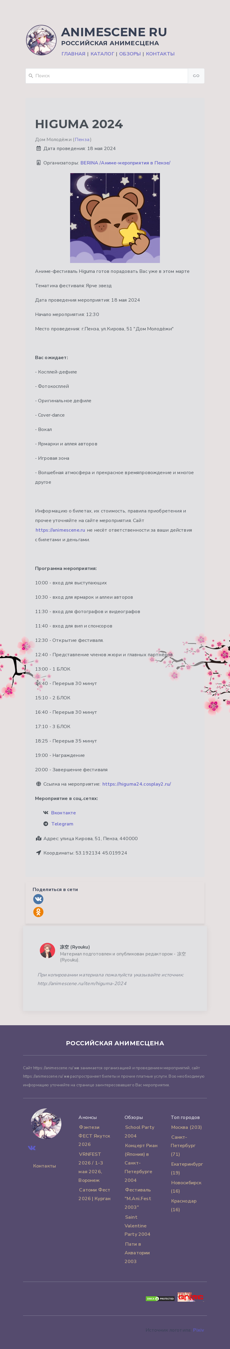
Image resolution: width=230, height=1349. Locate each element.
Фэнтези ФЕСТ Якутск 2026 (94, 1136)
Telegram (62, 824)
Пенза (82, 139)
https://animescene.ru (60, 530)
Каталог (102, 54)
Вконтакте (63, 813)
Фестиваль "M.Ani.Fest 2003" (138, 1199)
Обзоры (130, 54)
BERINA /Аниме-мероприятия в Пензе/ (125, 163)
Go (196, 75)
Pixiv (198, 1330)
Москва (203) (186, 1127)
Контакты (160, 54)
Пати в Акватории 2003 (137, 1253)
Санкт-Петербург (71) (183, 1146)
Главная (73, 54)
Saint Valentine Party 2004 (138, 1226)
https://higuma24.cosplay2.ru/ (136, 784)
